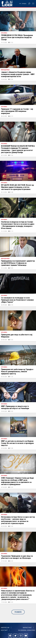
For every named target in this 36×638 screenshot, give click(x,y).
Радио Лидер (7, 3)
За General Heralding (26, 630)
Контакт (4, 630)
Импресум (5, 628)
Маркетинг (27, 628)
